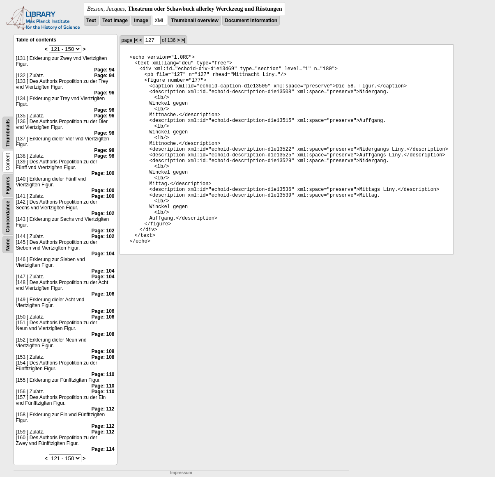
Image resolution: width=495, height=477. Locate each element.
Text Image (115, 20)
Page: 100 (102, 173)
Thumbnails (8, 133)
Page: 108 (102, 334)
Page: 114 (102, 449)
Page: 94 (104, 70)
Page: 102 (102, 213)
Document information (251, 20)
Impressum (181, 472)
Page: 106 (102, 294)
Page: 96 (104, 93)
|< (136, 40)
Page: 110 (102, 374)
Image (141, 20)
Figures (8, 185)
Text (91, 20)
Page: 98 (104, 133)
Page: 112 (102, 409)
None (8, 244)
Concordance (8, 216)
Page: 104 (102, 254)
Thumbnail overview (194, 20)
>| (183, 40)
